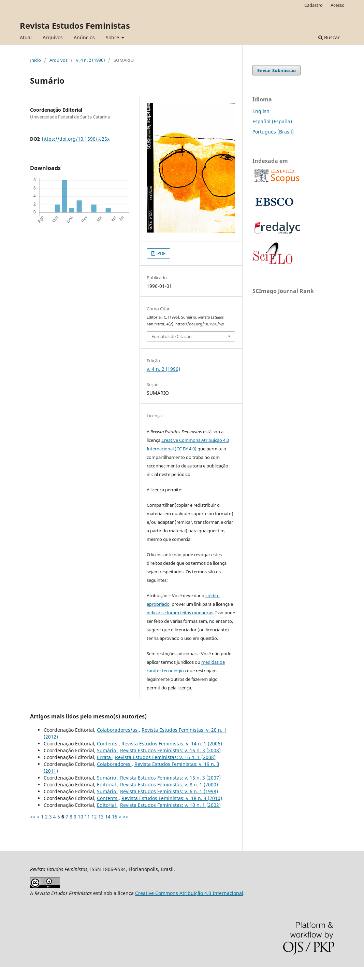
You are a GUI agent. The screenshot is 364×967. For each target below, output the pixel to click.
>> (125, 816)
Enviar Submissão (276, 70)
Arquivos (53, 37)
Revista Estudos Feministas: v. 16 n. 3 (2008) (170, 750)
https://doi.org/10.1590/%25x (76, 139)
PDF (160, 253)
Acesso (338, 5)
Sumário (107, 750)
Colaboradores (114, 764)
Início (35, 60)
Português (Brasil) (273, 131)
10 (80, 816)
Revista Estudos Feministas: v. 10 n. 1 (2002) (170, 805)
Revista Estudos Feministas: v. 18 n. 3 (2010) (171, 798)
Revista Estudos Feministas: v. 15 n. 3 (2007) (170, 777)
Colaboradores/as (118, 730)
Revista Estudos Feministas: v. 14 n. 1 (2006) (171, 743)
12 (94, 816)
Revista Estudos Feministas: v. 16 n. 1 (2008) (165, 757)
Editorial (107, 784)
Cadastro (313, 5)
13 (101, 816)
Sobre (113, 37)
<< (32, 816)
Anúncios (84, 37)
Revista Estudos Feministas (75, 25)
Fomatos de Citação (171, 336)
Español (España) (272, 121)
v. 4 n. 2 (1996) (90, 60)
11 (87, 816)
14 (108, 816)
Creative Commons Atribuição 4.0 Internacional (189, 893)
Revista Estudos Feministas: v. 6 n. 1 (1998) (169, 791)
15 (114, 816)
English (261, 111)
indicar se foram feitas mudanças (180, 612)
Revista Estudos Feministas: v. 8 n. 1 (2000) (169, 784)
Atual (26, 37)
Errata (104, 757)
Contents (108, 743)
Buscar (329, 37)
